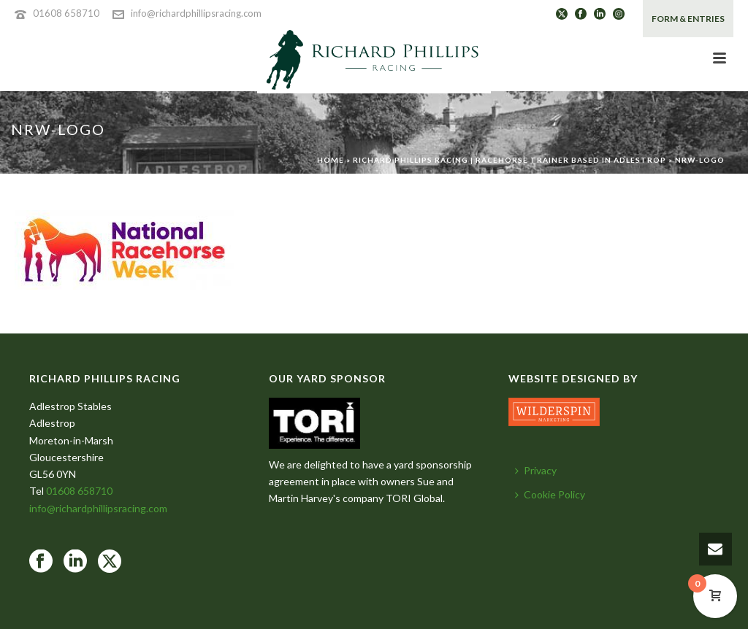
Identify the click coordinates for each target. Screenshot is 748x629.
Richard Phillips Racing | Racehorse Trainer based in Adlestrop (509, 159)
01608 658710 (66, 13)
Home (330, 159)
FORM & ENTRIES (688, 18)
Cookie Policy (550, 494)
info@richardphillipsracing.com (196, 13)
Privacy (536, 470)
